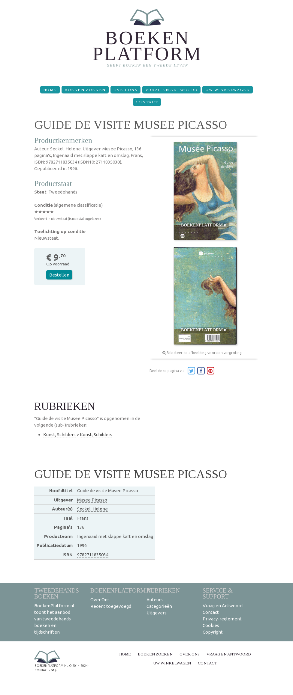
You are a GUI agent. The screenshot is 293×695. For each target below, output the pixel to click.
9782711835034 (92, 554)
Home (50, 89)
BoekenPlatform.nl (122, 590)
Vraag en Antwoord (171, 89)
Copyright (213, 631)
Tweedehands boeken (56, 593)
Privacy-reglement (222, 618)
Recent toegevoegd (110, 606)
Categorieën (159, 606)
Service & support (218, 593)
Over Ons (125, 89)
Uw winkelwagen (227, 89)
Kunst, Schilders (59, 434)
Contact (147, 102)
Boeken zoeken (85, 89)
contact (42, 669)
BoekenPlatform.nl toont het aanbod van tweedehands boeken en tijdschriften (54, 618)
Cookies (211, 625)
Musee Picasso (92, 499)
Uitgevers (156, 612)
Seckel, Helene (92, 508)
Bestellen (59, 274)
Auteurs (154, 599)
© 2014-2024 (77, 665)
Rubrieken (163, 590)
